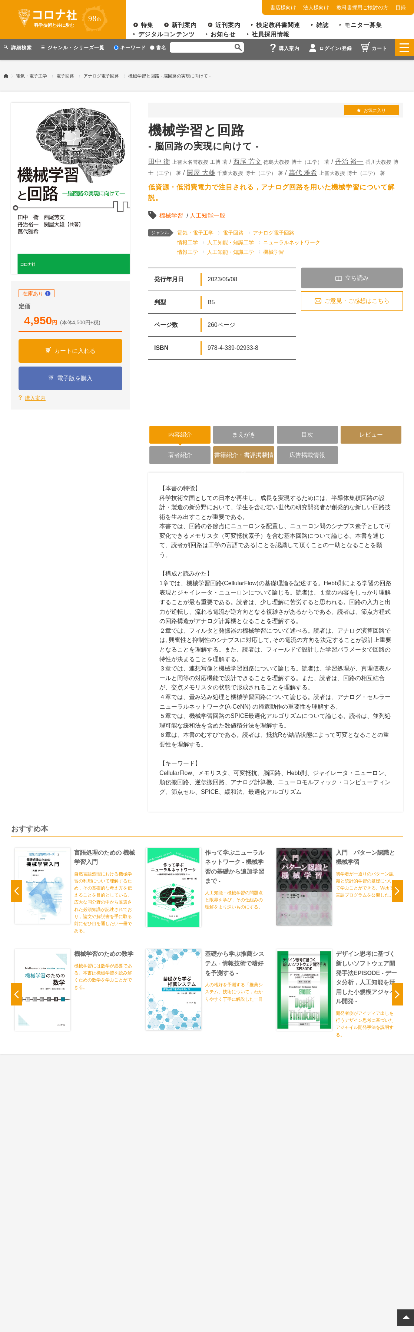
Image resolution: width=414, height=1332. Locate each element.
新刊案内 (184, 25)
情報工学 (187, 239)
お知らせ (223, 34)
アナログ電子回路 (101, 72)
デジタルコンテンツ (166, 34)
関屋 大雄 (201, 169)
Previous (16, 887)
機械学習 (171, 212)
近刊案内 (228, 25)
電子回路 (65, 72)
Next (397, 887)
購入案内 (35, 394)
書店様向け (283, 7)
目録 (400, 7)
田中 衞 (159, 158)
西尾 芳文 (247, 158)
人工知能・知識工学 (230, 239)
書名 (158, 47)
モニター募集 (363, 25)
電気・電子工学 (31, 72)
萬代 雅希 (303, 169)
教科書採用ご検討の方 (362, 7)
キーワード (130, 47)
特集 (147, 25)
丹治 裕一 (349, 158)
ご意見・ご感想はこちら (357, 297)
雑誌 (322, 25)
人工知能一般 (207, 212)
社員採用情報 (270, 34)
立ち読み (357, 274)
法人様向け (316, 7)
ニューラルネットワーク (291, 239)
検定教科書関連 (278, 25)
